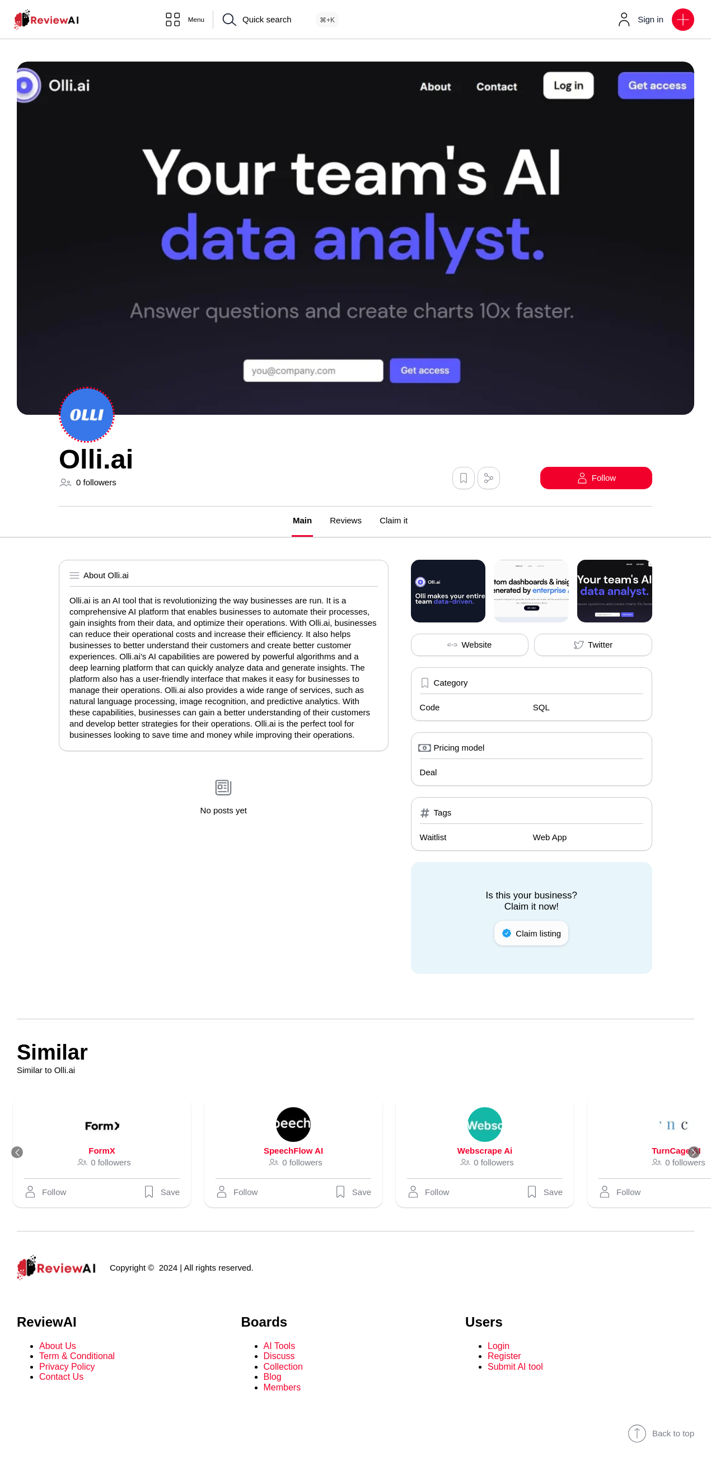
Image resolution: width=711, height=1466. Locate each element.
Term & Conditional (77, 1357)
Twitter (593, 645)
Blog (273, 1377)
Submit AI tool (515, 1367)
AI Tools (280, 1346)
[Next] (690, 1153)
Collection (283, 1367)
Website (469, 645)
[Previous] (21, 1153)
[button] (683, 20)
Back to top (661, 1434)
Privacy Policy (67, 1367)
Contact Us (61, 1377)
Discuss (279, 1357)
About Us (57, 1346)
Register (504, 1357)
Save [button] (166, 1192)
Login (498, 1346)
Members (282, 1388)
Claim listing (531, 934)
